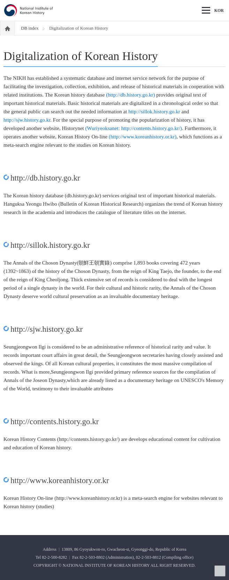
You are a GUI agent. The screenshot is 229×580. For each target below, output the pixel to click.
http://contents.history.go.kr (54, 421)
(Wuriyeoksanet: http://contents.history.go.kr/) (133, 128)
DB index (30, 28)
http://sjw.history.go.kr (26, 120)
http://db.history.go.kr (45, 178)
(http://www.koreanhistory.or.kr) (142, 136)
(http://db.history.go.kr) (130, 95)
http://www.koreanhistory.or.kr (59, 480)
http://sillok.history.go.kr (154, 111)
